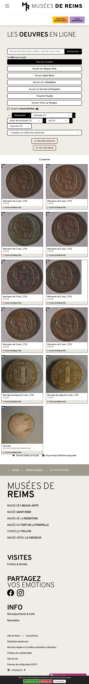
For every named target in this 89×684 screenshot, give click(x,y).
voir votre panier (44, 147)
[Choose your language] (16, 670)
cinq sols (7, 446)
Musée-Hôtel (44, 103)
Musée (77, 19)
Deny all (47, 681)
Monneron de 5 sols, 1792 (15, 201)
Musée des (60, 19)
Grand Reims (32, 636)
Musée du (44, 89)
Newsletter (13, 620)
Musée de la (44, 82)
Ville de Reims (13, 636)
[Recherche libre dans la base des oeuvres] (36, 51)
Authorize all (31, 681)
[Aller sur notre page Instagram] (20, 592)
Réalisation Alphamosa (17, 641)
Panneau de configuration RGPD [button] (22, 664)
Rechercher (73, 51)
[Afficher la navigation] (7, 6)
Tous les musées (44, 62)
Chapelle (44, 96)
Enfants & (17, 564)
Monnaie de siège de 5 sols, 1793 (18, 395)
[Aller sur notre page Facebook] (10, 592)
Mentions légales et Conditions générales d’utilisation (31, 647)
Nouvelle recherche (44, 141)
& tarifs (21, 614)
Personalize (59, 681)
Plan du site (12, 658)
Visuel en (24, 108)
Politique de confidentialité (19, 653)
